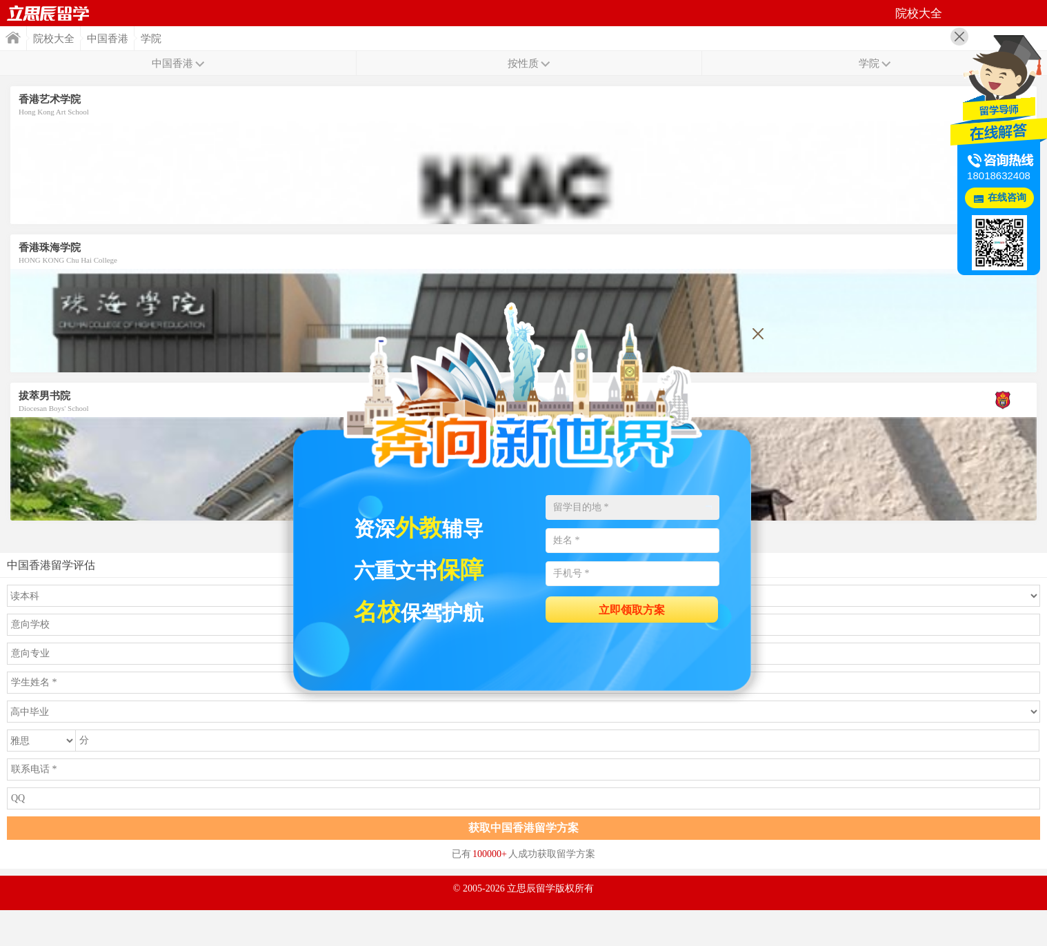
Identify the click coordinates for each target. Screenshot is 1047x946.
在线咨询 (1007, 197)
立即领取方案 (632, 609)
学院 (151, 38)
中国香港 (107, 38)
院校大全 (53, 38)
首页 (48, 13)
